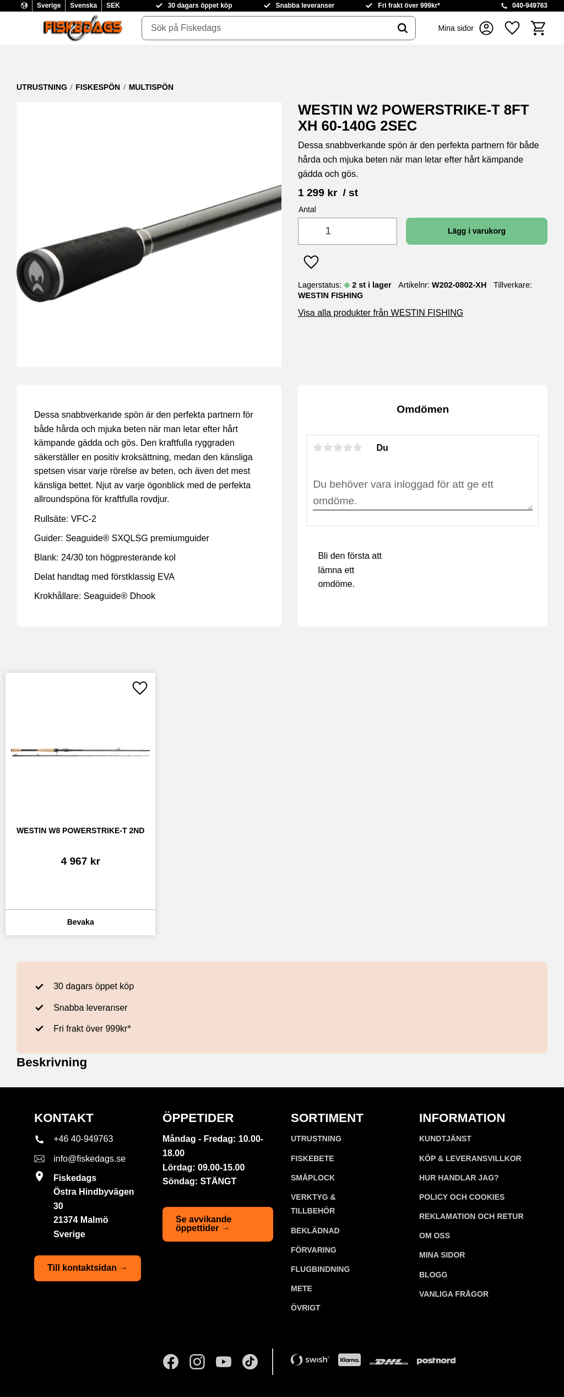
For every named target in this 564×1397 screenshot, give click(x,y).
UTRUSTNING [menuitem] (316, 1138)
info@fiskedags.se (89, 1158)
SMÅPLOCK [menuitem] (313, 1177)
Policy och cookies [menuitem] (462, 1197)
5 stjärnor (357, 447)
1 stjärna (318, 447)
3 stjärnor (338, 447)
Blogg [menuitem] (433, 1274)
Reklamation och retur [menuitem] (471, 1216)
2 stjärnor (328, 447)
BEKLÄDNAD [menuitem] (315, 1230)
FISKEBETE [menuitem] (312, 1158)
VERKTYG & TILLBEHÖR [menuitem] (313, 1204)
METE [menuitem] (301, 1288)
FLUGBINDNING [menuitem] (320, 1269)
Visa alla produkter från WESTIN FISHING (380, 312)
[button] (512, 28)
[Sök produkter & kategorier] (266, 28)
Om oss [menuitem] (434, 1235)
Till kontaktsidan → (87, 1267)
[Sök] (402, 28)
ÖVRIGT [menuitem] (306, 1307)
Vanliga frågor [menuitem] (454, 1294)
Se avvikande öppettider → (203, 1224)
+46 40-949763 (83, 1139)
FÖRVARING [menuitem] (314, 1249)
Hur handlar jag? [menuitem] (459, 1177)
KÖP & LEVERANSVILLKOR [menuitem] (470, 1158)
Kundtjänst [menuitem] (445, 1138)
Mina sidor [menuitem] (442, 1254)
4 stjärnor (347, 447)
